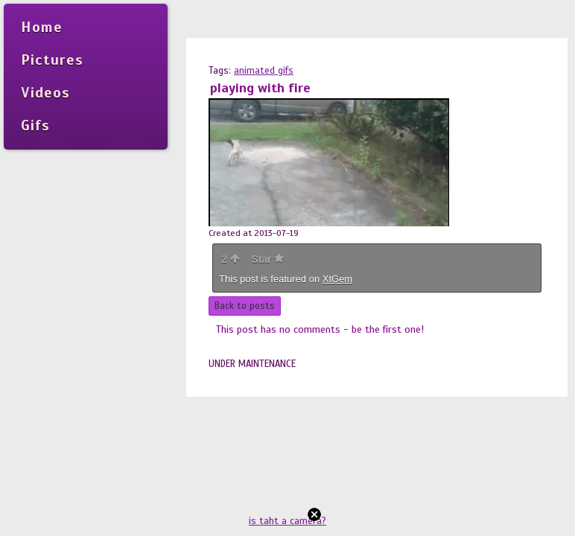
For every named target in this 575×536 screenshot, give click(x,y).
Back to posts (245, 306)
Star (267, 259)
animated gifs (263, 71)
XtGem (337, 278)
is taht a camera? (287, 521)
